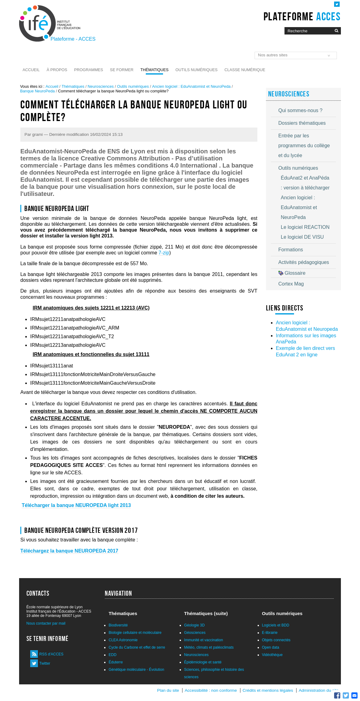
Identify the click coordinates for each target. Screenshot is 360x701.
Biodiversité (118, 625)
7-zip (163, 252)
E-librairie (270, 632)
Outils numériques (196, 69)
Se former (121, 69)
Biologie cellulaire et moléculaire (134, 632)
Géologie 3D (194, 625)
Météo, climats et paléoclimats (209, 647)
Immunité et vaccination (203, 640)
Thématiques (154, 69)
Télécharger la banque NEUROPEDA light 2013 (76, 505)
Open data (270, 647)
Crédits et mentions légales (268, 690)
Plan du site (168, 690)
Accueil (30, 69)
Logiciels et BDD (275, 625)
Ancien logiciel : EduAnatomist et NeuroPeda (191, 86)
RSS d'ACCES (51, 654)
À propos (57, 69)
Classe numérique (244, 69)
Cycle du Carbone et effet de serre (136, 647)
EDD (112, 655)
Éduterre (115, 662)
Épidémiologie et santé (202, 662)
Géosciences (194, 632)
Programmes (88, 69)
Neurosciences (101, 86)
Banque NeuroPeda (37, 91)
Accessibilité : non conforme (211, 690)
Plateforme (302, 16)
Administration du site (319, 690)
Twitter (44, 663)
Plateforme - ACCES (73, 39)
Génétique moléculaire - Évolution (136, 669)
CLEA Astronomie (122, 640)
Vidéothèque (272, 655)
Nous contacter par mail (46, 623)
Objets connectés (276, 640)
